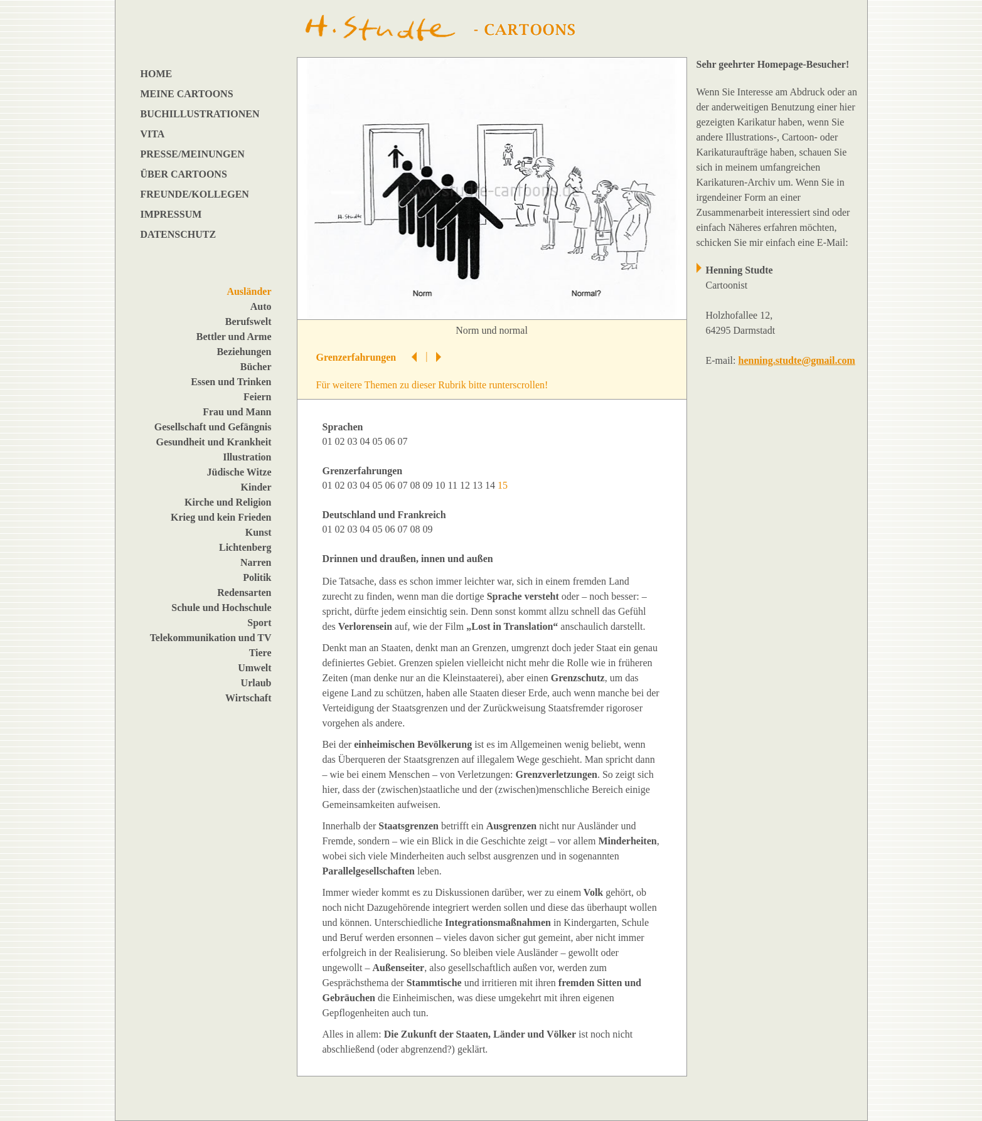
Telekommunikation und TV (211, 637)
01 (329, 441)
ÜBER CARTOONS (184, 174)
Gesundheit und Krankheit (213, 442)
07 (404, 441)
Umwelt (254, 667)
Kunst (258, 532)
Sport (259, 622)
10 (441, 485)
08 (416, 485)
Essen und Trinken (231, 381)
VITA (153, 134)
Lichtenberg (245, 547)
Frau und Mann (237, 411)
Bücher (256, 366)
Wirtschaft (248, 698)
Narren (255, 562)
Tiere (260, 652)
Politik (257, 577)
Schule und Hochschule (221, 607)
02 (341, 441)
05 (379, 441)
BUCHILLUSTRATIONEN (200, 114)
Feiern (257, 396)
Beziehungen (243, 351)
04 (366, 441)
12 (466, 485)
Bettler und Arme (234, 336)
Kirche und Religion (227, 502)
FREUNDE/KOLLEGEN (195, 194)
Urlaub (256, 682)
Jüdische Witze (239, 472)
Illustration (247, 457)
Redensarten (244, 592)
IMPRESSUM (171, 214)
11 (454, 485)
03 (354, 441)
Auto (261, 306)
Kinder (256, 487)
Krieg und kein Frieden (221, 517)
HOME (157, 73)
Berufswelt (248, 321)
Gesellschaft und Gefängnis (213, 427)
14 (491, 485)
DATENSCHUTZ (178, 234)
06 (391, 441)
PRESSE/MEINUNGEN (193, 154)
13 (478, 485)
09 (429, 485)
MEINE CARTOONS (187, 93)
